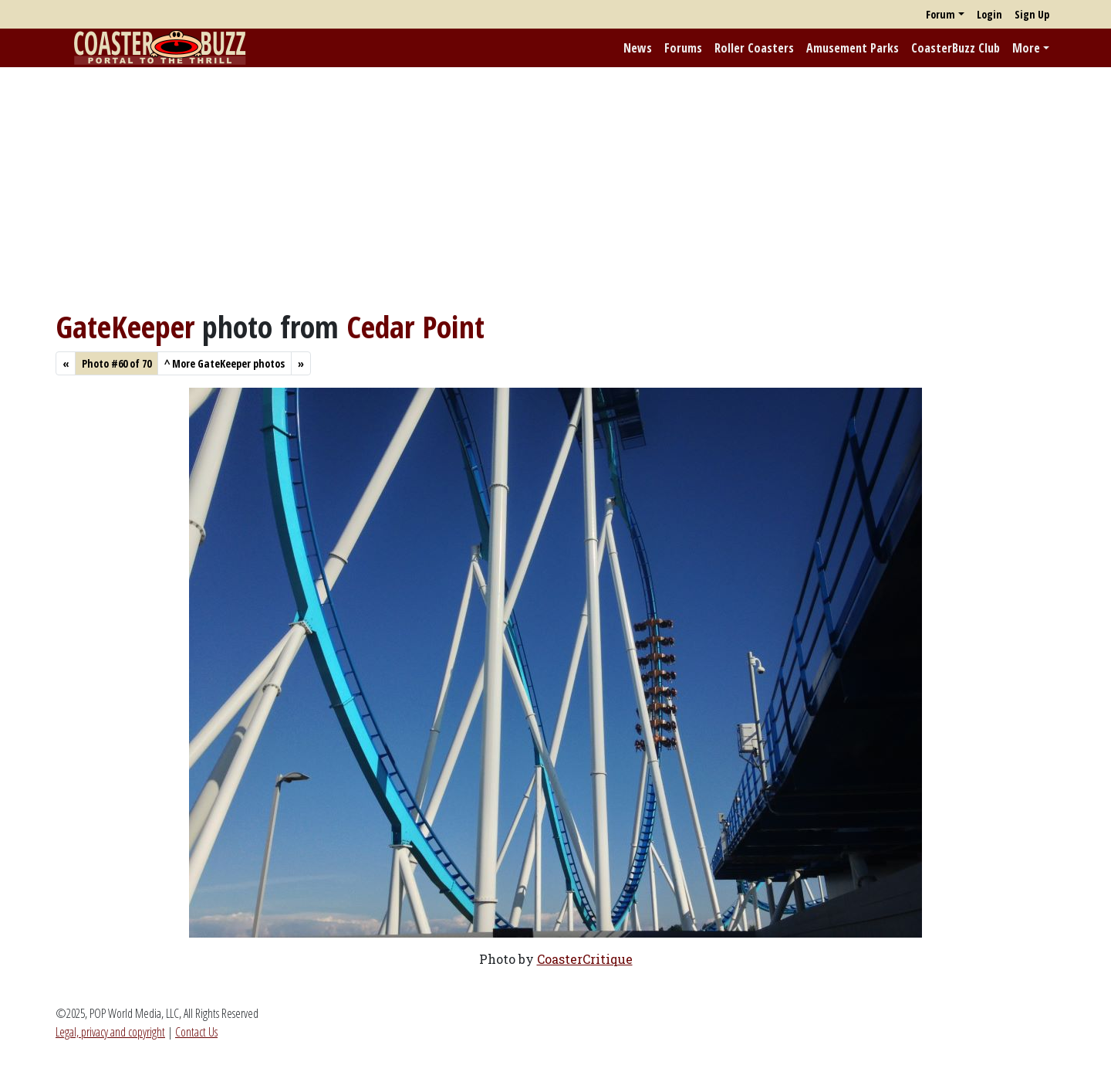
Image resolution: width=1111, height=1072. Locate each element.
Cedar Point (415, 326)
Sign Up (1032, 14)
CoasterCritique (585, 959)
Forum (940, 14)
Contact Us (196, 1031)
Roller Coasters (754, 47)
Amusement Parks (852, 47)
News (637, 47)
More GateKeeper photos (224, 363)
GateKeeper (125, 326)
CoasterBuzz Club (955, 47)
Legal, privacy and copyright (110, 1031)
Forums (683, 47)
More (1026, 47)
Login (989, 14)
